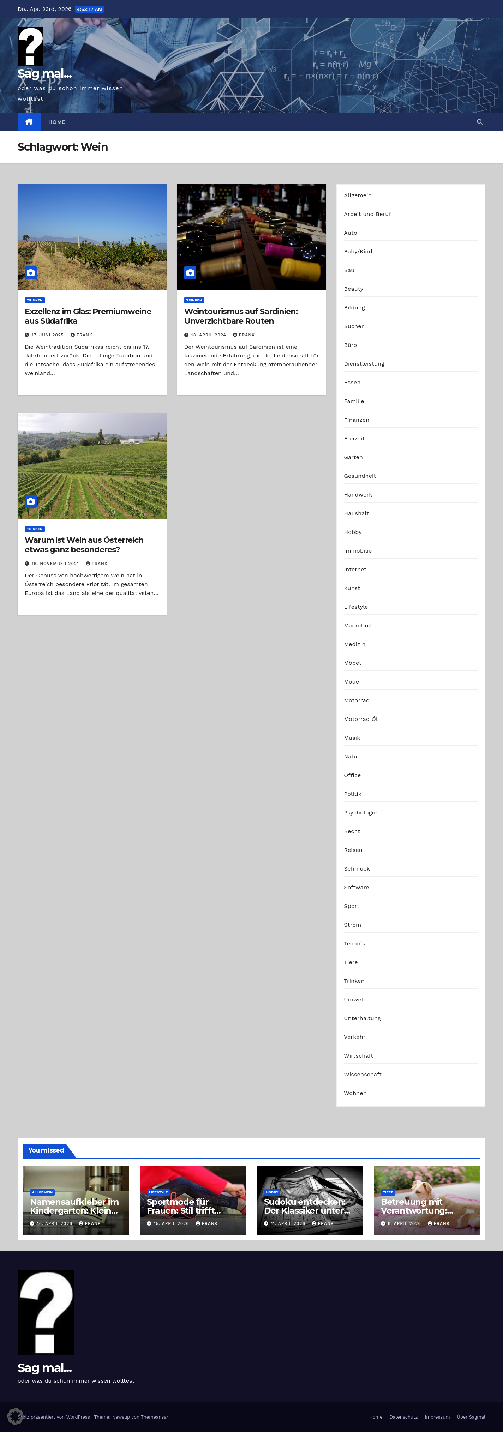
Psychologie (360, 812)
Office (352, 775)
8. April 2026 (405, 1223)
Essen (352, 382)
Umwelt (354, 999)
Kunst (352, 588)
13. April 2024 (209, 334)
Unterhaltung (362, 1018)
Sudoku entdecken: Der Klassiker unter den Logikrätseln (305, 1211)
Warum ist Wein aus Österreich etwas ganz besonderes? (84, 544)
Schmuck (357, 868)
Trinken (35, 300)
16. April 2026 (55, 1223)
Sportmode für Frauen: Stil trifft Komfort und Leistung (193, 1211)
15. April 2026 (172, 1223)
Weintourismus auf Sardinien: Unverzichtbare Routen (241, 316)
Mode (351, 681)
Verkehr (354, 1037)
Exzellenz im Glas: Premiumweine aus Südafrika (88, 316)
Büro (350, 345)
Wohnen (355, 1093)
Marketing (357, 625)
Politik (352, 793)
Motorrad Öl (361, 719)
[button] (480, 122)
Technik (354, 943)
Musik (352, 737)
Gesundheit (360, 476)
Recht (352, 831)
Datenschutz (403, 1417)
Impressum (437, 1417)
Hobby (352, 532)
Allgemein (358, 195)
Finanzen (356, 419)
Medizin (354, 644)
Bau (349, 270)
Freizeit (354, 438)
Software (356, 887)
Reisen (353, 850)
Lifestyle (356, 606)
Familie (354, 401)
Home (56, 122)
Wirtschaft (358, 1055)
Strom (352, 924)
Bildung (354, 307)
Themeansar (154, 1417)
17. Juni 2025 (49, 334)
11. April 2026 (289, 1223)
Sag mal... (44, 73)
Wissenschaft (363, 1074)
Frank (81, 334)
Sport (351, 906)
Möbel (352, 663)
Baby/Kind (358, 251)
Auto (350, 232)
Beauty (353, 288)
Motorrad (357, 700)
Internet (355, 569)
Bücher (354, 326)
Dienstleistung (364, 363)
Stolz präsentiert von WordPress (54, 1417)
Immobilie (358, 550)
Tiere (351, 962)
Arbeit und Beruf (367, 214)
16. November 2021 (56, 563)
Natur (352, 756)
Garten (353, 457)
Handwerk (358, 494)
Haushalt (356, 513)
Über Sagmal (471, 1417)
